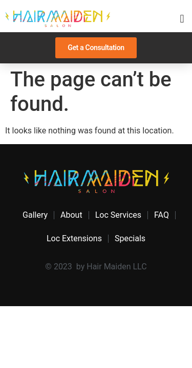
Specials (130, 238)
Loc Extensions (74, 238)
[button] (182, 18)
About (71, 215)
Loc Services (118, 215)
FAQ (161, 215)
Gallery (35, 215)
